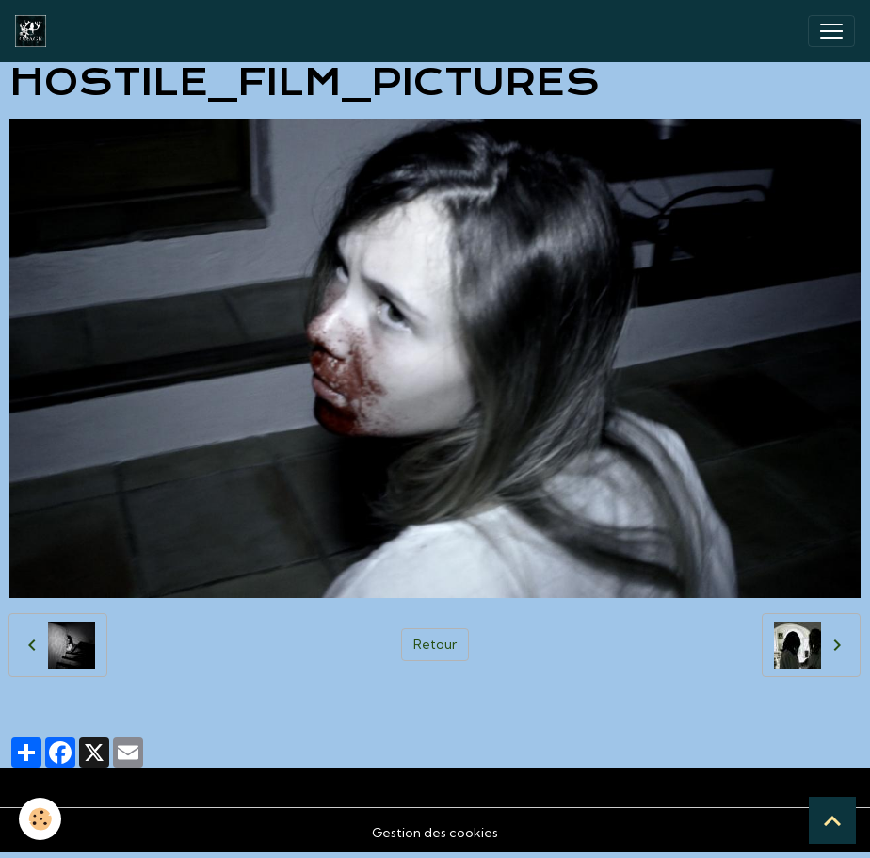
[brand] (34, 31)
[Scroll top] (832, 820)
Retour (435, 644)
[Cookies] (40, 819)
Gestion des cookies (435, 832)
